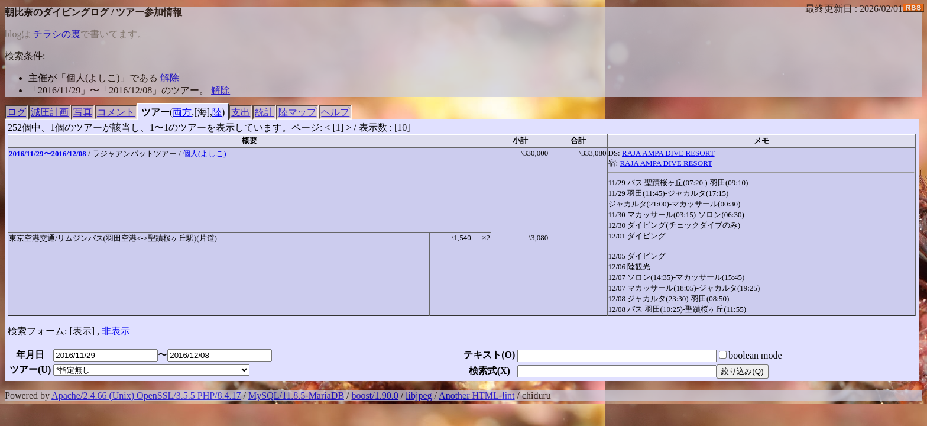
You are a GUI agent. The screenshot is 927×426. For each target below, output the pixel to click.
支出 (240, 112)
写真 (82, 112)
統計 (264, 112)
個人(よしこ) (204, 153)
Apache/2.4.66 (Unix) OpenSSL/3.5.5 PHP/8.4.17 (146, 395)
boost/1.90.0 (375, 395)
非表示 (116, 331)
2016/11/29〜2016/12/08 (47, 153)
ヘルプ (335, 112)
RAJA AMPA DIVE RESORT (668, 153)
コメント (116, 112)
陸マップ (297, 112)
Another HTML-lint (476, 395)
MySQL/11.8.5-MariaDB (296, 395)
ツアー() (30, 369)
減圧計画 (50, 112)
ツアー (155, 112)
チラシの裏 (56, 34)
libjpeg (419, 395)
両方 (182, 112)
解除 (169, 78)
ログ (16, 112)
